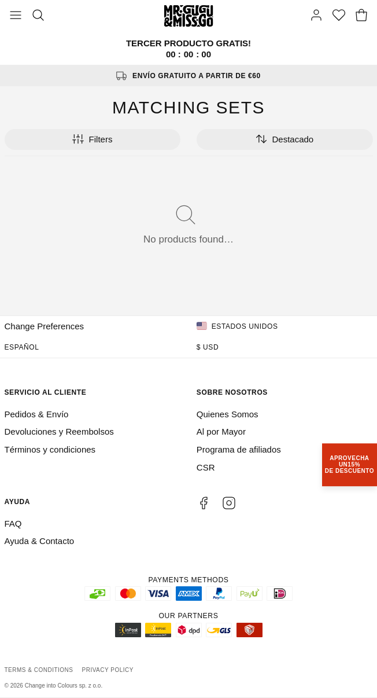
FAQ (13, 523)
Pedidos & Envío (37, 414)
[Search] (38, 16)
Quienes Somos (227, 414)
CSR (206, 467)
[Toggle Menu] (16, 16)
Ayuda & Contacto (40, 541)
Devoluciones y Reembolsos (59, 431)
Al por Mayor (221, 431)
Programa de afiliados (239, 449)
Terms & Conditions (39, 670)
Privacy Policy (108, 670)
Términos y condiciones (50, 449)
